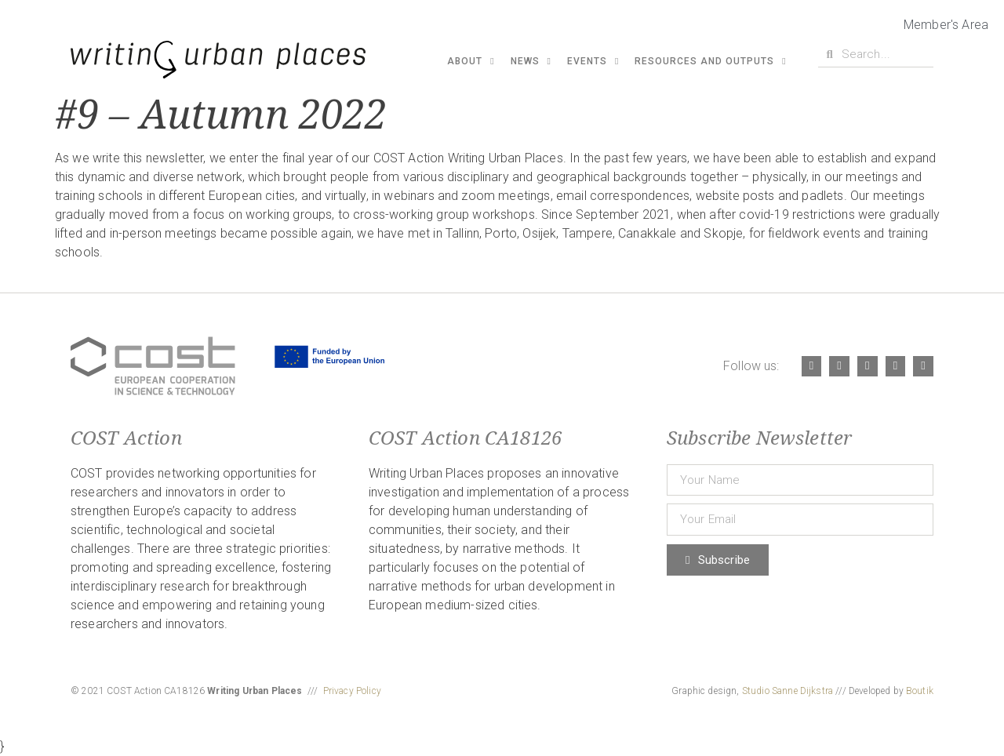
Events (593, 61)
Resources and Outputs (710, 61)
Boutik (919, 690)
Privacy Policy (352, 690)
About (470, 61)
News (531, 61)
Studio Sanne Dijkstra (787, 690)
